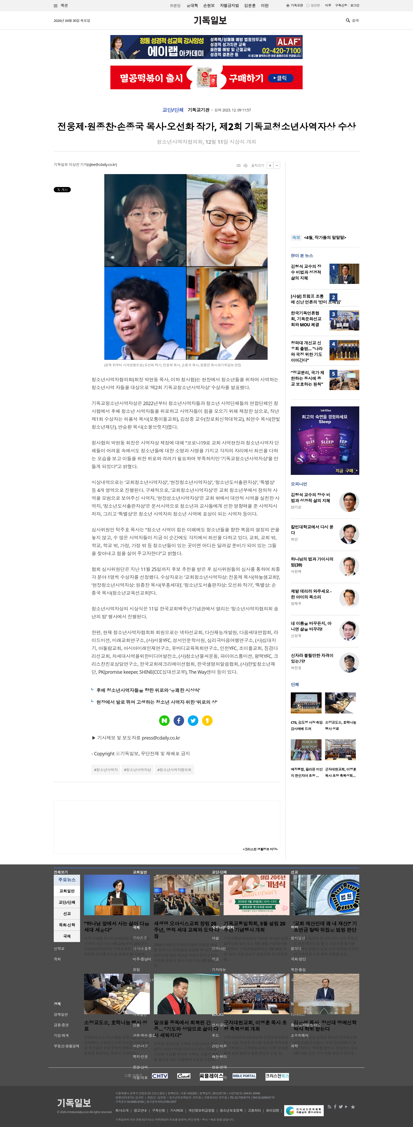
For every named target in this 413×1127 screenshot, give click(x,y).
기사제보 (176, 1110)
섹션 (61, 5)
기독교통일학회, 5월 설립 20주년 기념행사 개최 (254, 926)
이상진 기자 (78, 164)
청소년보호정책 (231, 1110)
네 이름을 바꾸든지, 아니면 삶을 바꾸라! (311, 626)
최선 (294, 539)
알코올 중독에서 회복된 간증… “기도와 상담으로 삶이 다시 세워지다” (186, 1029)
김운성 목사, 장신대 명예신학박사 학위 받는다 (324, 1025)
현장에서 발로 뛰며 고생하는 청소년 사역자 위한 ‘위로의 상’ (156, 702)
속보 (296, 237)
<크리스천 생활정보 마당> (260, 849)
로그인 (354, 5)
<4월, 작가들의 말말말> (325, 237)
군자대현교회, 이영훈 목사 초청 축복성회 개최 (255, 1025)
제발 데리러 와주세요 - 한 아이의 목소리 (311, 594)
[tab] (67, 891)
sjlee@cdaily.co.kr (102, 164)
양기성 (296, 507)
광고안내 (140, 1110)
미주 (328, 5)
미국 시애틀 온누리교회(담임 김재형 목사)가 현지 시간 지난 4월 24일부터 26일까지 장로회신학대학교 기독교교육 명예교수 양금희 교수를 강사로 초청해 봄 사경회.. (116, 946)
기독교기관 (198, 110)
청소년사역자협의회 (175, 769)
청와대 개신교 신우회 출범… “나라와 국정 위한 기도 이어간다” (306, 351)
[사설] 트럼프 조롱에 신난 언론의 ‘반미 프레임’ (316, 299)
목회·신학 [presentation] (67, 925)
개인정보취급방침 (201, 1110)
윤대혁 (192, 5)
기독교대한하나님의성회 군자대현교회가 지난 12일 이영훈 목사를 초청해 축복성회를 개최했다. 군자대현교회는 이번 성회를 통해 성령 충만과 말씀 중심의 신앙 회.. (256, 1045)
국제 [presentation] (67, 936)
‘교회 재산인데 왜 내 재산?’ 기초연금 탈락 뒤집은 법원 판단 (325, 926)
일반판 (315, 5)
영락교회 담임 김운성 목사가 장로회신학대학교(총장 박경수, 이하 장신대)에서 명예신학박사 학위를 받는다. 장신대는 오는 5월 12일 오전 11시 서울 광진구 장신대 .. (325, 1045)
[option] (308, 713)
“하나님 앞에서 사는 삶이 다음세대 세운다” (116, 926)
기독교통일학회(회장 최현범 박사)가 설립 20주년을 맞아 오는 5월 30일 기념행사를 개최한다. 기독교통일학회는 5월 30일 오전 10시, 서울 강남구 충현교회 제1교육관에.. (256, 949)
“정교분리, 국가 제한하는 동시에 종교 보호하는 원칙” (307, 378)
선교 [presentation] (67, 913)
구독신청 (341, 5)
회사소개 (122, 1110)
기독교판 (297, 5)
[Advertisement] (325, 195)
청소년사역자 (107, 769)
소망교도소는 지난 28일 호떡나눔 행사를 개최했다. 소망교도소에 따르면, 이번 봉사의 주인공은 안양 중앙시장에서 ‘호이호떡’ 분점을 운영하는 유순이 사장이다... (116, 1045)
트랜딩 (175, 5)
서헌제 (296, 571)
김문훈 (249, 5)
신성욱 (296, 635)
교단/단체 (173, 110)
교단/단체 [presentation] (66, 902)
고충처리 (254, 1110)
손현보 (208, 5)
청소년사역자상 (138, 769)
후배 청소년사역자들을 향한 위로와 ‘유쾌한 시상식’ (148, 690)
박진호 (296, 667)
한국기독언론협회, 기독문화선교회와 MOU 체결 (306, 319)
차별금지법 (229, 5)
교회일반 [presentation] (67, 891)
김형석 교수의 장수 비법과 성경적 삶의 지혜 (306, 272)
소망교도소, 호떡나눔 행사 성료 (115, 1025)
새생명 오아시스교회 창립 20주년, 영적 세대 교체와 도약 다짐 (186, 930)
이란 (264, 5)
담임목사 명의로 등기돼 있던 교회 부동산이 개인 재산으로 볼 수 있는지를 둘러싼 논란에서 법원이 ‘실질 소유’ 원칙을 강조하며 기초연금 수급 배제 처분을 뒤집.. (326, 946)
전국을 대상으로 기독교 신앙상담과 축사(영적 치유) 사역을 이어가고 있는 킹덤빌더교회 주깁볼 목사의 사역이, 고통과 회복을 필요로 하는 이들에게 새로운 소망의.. (186, 1051)
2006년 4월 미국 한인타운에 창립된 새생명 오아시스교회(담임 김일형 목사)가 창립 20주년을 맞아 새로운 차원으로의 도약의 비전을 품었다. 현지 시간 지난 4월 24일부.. (186, 955)
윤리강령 (272, 1110)
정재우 (296, 603)
